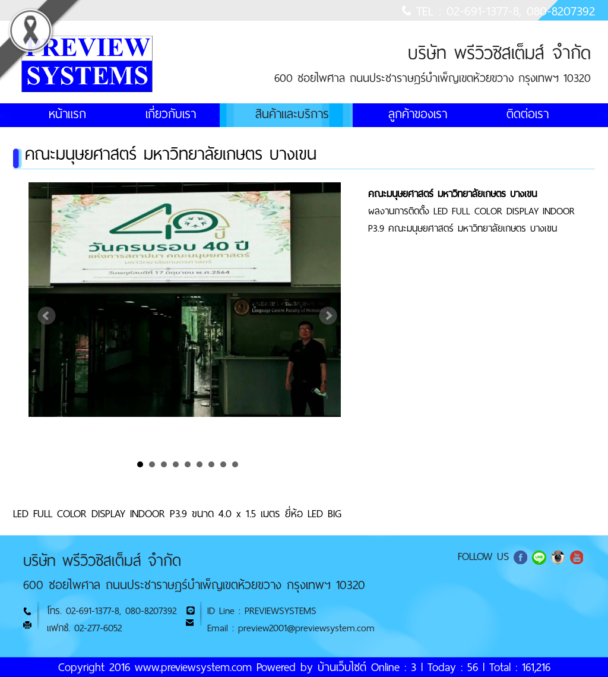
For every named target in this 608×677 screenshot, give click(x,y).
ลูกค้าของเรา (417, 114)
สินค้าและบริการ (292, 114)
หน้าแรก (67, 114)
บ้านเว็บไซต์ (342, 667)
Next (328, 315)
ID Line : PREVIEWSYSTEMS (261, 610)
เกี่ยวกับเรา (170, 114)
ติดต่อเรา (527, 114)
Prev (46, 315)
